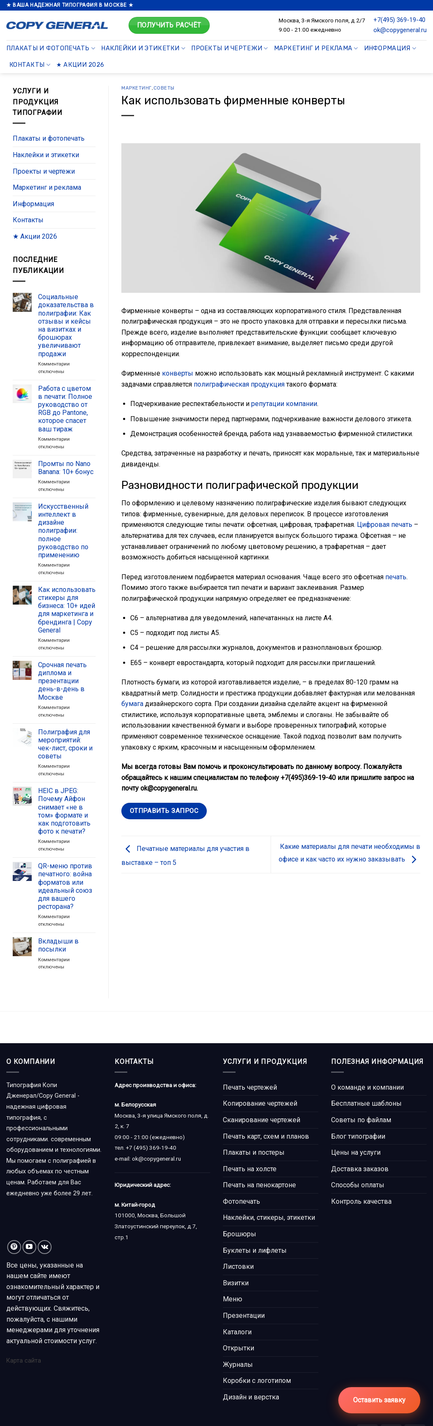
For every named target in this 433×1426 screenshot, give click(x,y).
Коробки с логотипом (257, 1381)
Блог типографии (358, 1136)
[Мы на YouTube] (29, 1247)
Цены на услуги (356, 1152)
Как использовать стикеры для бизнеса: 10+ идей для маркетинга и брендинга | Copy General (67, 610)
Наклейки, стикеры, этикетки (269, 1217)
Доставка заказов (360, 1169)
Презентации (244, 1315)
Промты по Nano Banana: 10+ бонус (65, 468)
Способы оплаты (357, 1185)
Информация (390, 48)
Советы (164, 88)
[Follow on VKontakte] (45, 1247)
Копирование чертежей (260, 1103)
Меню (232, 1299)
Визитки (236, 1283)
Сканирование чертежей (261, 1120)
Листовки (238, 1266)
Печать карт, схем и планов (266, 1136)
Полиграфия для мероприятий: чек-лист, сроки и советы (65, 744)
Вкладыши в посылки (58, 946)
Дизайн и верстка (251, 1397)
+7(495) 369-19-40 (399, 20)
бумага (132, 704)
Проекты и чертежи (229, 48)
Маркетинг (136, 88)
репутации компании (284, 404)
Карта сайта (23, 1360)
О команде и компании (367, 1087)
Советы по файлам (361, 1120)
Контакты (29, 65)
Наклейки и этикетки (143, 48)
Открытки (238, 1348)
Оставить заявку (379, 1400)
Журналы (238, 1365)
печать (395, 577)
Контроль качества (361, 1201)
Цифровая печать (384, 525)
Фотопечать (241, 1201)
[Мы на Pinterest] (14, 1247)
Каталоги (237, 1332)
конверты (177, 373)
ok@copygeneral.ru (400, 30)
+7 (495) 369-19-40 (151, 1147)
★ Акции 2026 (80, 64)
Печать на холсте (250, 1169)
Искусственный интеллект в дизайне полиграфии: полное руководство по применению (63, 530)
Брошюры (239, 1234)
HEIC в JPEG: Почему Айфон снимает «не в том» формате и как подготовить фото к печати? (64, 811)
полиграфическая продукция (239, 384)
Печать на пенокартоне (259, 1185)
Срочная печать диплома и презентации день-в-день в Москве (62, 681)
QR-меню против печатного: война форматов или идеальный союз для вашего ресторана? (65, 886)
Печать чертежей (250, 1087)
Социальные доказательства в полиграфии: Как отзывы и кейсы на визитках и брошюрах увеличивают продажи (66, 325)
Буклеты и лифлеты (255, 1250)
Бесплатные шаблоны (366, 1103)
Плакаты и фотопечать (50, 48)
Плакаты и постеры (254, 1152)
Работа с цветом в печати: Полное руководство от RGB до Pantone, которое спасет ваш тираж (65, 408)
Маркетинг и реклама (316, 48)
